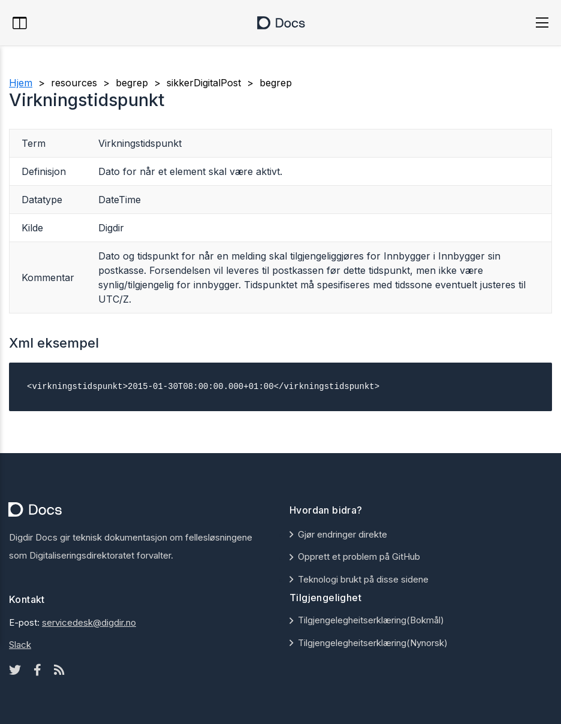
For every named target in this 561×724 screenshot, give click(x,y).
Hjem (20, 83)
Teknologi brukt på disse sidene (363, 579)
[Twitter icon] (15, 670)
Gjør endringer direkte (342, 534)
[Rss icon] (59, 670)
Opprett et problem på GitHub (359, 556)
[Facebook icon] (37, 670)
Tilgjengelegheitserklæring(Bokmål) (371, 620)
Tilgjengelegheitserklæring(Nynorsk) (373, 642)
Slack (20, 644)
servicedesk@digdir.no (89, 622)
